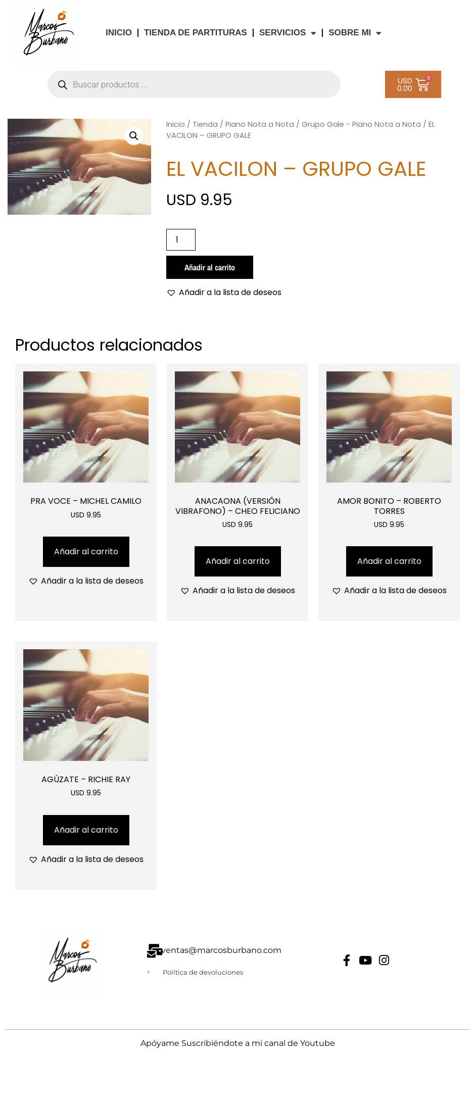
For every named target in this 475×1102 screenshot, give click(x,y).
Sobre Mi (355, 33)
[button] (134, 136)
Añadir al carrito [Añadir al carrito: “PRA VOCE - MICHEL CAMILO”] (86, 551)
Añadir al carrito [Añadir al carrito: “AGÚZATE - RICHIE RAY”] (86, 830)
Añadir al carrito (209, 267)
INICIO (119, 32)
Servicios (287, 33)
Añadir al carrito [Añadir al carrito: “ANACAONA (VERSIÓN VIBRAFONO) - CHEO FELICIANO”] (238, 561)
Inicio (175, 124)
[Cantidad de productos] (181, 240)
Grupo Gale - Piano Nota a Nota (361, 124)
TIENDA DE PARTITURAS (195, 32)
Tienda (205, 124)
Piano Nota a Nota (259, 124)
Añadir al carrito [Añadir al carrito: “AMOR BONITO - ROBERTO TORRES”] (389, 561)
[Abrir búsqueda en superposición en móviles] (194, 84)
